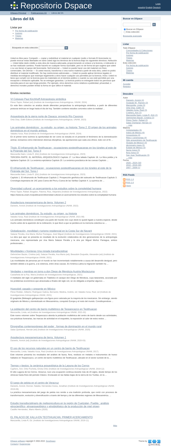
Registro (127, 86)
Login (158, 4)
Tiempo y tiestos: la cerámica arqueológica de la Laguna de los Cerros (49, 365)
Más (115, 425)
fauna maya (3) (133, 150)
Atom (128, 186)
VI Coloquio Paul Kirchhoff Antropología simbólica (38, 99)
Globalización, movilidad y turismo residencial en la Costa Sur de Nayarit (51, 231)
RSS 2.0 (130, 182)
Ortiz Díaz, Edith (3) (135, 108)
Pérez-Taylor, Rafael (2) (137, 120)
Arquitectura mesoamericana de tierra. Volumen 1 (38, 337)
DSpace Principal (18, 13)
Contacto (14, 444)
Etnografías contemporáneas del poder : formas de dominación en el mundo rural (55, 326)
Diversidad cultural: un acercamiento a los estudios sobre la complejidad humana (55, 188)
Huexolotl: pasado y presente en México (32, 288)
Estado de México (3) (136, 147)
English (149, 7)
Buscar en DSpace (133, 29)
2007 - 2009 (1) (133, 167)
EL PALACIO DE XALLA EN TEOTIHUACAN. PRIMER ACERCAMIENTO (51, 417)
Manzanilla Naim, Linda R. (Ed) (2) (142, 115)
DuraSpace (50, 441)
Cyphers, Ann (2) (134, 112)
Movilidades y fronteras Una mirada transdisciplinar (39, 251)
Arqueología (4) (133, 135)
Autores (18, 33)
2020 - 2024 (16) (133, 163)
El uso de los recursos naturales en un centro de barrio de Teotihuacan (50, 348)
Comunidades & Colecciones (139, 50)
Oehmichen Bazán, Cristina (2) (140, 117)
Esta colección (132, 32)
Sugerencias (25, 444)
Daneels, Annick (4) (135, 100)
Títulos (18, 36)
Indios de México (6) (135, 132)
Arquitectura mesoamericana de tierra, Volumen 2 (38, 202)
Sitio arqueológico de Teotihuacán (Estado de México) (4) (141, 141)
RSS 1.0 (130, 179)
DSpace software (17, 441)
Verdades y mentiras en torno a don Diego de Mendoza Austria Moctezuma (52, 271)
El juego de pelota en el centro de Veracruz (34, 382)
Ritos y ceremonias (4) (136, 137)
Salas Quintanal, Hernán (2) (139, 123)
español (141, 7)
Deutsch (157, 7)
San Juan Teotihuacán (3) (138, 155)
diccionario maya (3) (135, 145)
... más (129, 125)
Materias (19, 38)
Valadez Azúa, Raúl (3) (136, 110)
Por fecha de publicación (26, 31)
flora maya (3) (132, 152)
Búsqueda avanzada (132, 36)
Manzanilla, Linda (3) (135, 105)
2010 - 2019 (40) (133, 165)
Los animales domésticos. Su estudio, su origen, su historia (43, 213)
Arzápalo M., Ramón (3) (137, 103)
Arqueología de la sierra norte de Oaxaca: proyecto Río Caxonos (46, 116)
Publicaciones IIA (39, 13)
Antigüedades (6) (134, 130)
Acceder (127, 84)
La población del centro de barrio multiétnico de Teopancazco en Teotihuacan (53, 309)
